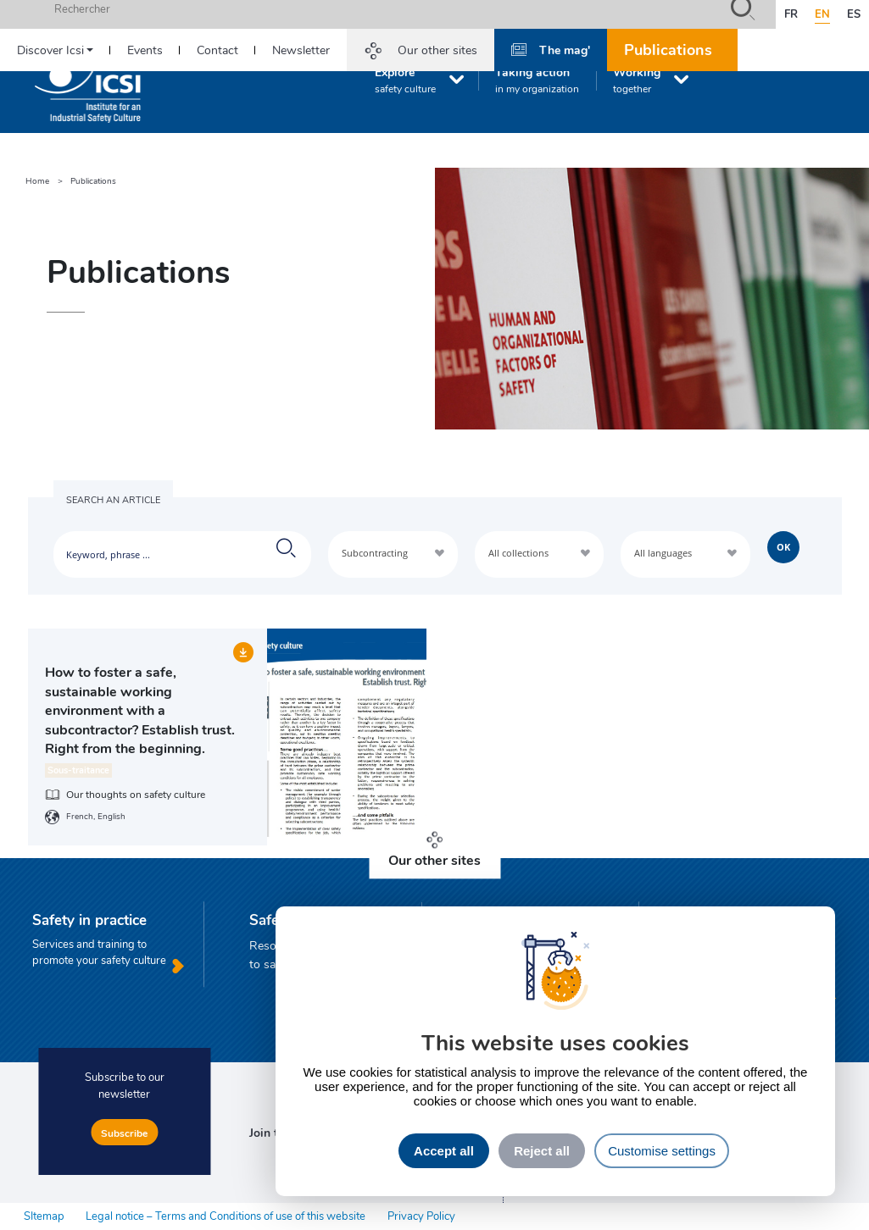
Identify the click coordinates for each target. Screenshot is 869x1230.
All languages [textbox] (663, 552)
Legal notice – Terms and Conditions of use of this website (225, 1215)
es (854, 13)
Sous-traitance (78, 769)
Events (145, 50)
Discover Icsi (50, 50)
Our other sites (437, 50)
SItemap (44, 1215)
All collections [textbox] (518, 552)
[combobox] (392, 554)
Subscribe (124, 1132)
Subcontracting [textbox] (375, 552)
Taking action (537, 80)
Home (37, 180)
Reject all (542, 1151)
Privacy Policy (421, 1215)
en (822, 13)
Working (636, 80)
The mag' (564, 49)
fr (791, 13)
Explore (405, 80)
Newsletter (301, 50)
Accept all (444, 1151)
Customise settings (662, 1151)
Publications (668, 49)
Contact (217, 50)
